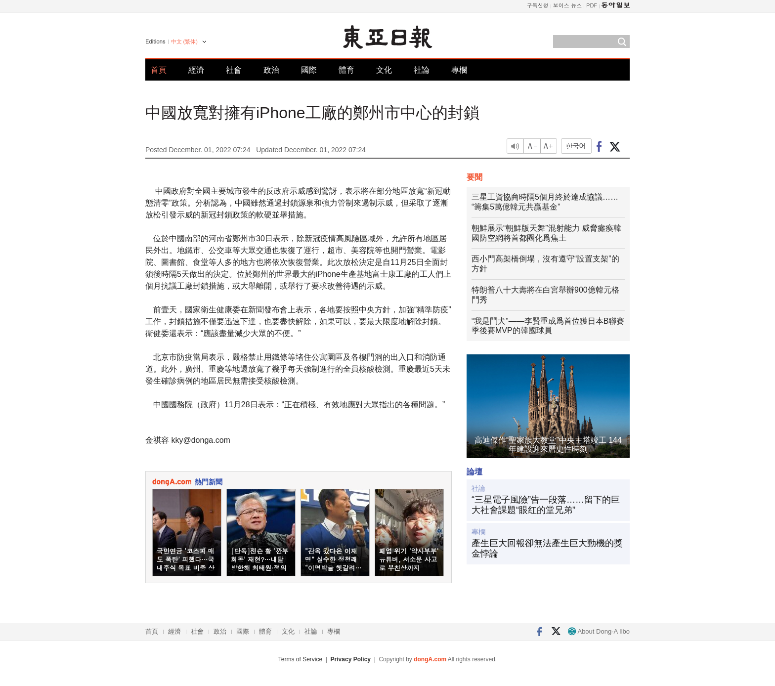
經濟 (196, 70)
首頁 (159, 70)
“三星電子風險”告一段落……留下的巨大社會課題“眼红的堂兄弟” (546, 505)
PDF (591, 5)
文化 (384, 70)
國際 (309, 70)
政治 (271, 70)
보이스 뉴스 (567, 5)
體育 (346, 70)
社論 (422, 70)
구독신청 (538, 5)
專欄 (459, 70)
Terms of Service (300, 659)
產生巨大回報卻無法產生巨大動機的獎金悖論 (547, 548)
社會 (234, 70)
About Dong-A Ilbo (599, 631)
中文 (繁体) (184, 41)
